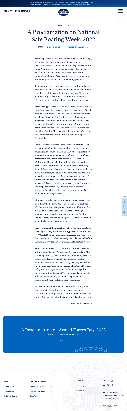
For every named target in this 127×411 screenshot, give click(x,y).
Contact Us (80, 380)
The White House (37, 391)
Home (6, 382)
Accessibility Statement (80, 391)
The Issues (9, 391)
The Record (9, 387)
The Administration (38, 382)
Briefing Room (54, 47)
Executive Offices (37, 387)
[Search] (119, 19)
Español (33, 396)
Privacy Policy (80, 384)
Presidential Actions (77, 47)
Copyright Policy (81, 387)
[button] (124, 212)
